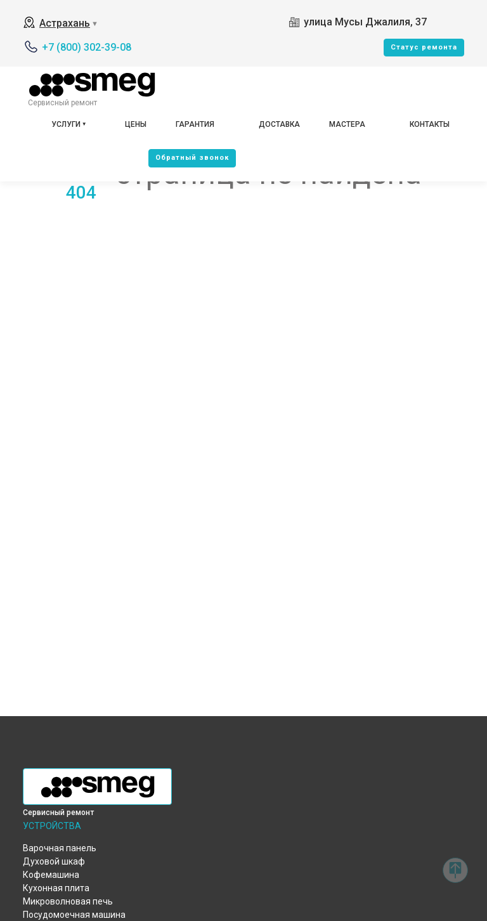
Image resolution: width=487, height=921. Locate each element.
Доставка (279, 124)
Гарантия (195, 124)
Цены (135, 124)
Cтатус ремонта (424, 47)
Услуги (66, 124)
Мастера (347, 124)
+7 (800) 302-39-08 (86, 47)
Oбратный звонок (192, 158)
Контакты (430, 124)
